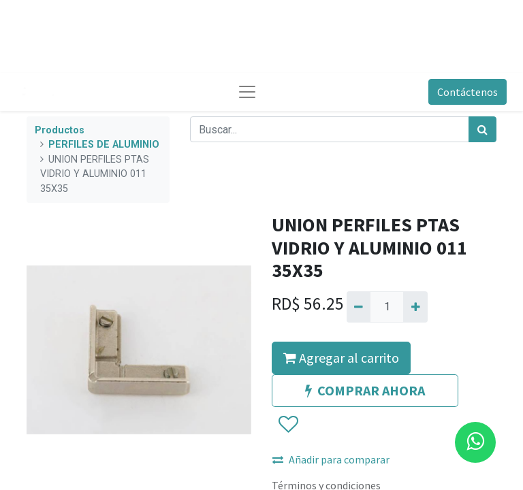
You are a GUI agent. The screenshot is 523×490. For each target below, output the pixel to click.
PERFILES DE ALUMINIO (103, 144)
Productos (59, 130)
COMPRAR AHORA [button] (365, 390)
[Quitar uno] (358, 307)
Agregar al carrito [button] (341, 357)
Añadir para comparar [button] (331, 459)
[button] (287, 424)
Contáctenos (467, 92)
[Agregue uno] (415, 307)
